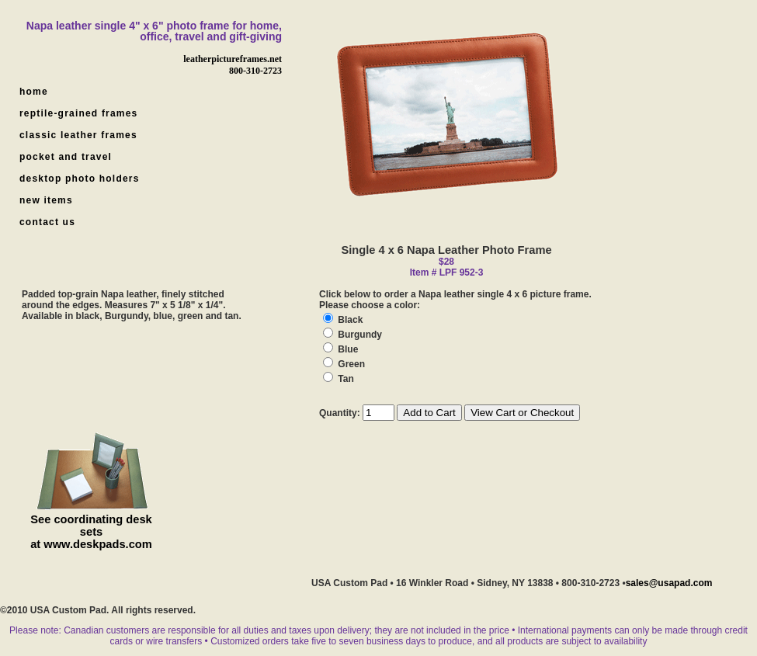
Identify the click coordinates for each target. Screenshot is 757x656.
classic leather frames (78, 135)
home (33, 91)
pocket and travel (65, 156)
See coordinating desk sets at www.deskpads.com (91, 531)
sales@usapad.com (669, 583)
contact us (47, 222)
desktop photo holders (79, 178)
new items (46, 200)
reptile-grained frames (78, 113)
